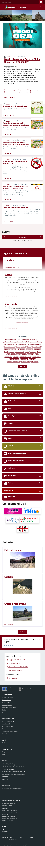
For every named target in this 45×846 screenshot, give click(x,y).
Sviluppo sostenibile (14, 359)
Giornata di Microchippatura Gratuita (15, 106)
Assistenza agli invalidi (9, 341)
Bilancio (27, 341)
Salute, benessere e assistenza (10, 731)
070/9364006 (11, 769)
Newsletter (5, 831)
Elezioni (29, 346)
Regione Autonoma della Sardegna (11, 801)
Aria (39, 339)
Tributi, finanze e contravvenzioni (10, 734)
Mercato (39, 351)
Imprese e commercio (7, 729)
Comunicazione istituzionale (34, 344)
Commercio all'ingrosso (36, 341)
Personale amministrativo (9, 707)
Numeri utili (5, 779)
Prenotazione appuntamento (9, 819)
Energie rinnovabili (36, 346)
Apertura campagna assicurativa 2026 (16, 207)
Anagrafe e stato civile (8, 721)
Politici (4, 710)
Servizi (20, 838)
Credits (31, 838)
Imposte (6, 351)
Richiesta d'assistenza (8, 820)
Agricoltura (24, 339)
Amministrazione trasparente (10, 813)
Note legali (5, 808)
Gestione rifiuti (21, 349)
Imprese (12, 351)
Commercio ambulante (21, 344)
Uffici (3, 712)
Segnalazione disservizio (8, 817)
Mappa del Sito (13, 839)
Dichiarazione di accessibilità (9, 810)
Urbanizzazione (34, 361)
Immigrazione (37, 349)
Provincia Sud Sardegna (8, 803)
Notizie (4, 743)
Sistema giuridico (36, 356)
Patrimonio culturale (21, 354)
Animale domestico (32, 339)
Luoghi (4, 752)
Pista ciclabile (30, 354)
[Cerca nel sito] (40, 7)
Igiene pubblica (29, 349)
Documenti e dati (6, 700)
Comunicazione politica (9, 346)
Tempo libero (32, 359)
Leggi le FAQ (5, 815)
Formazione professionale (10, 349)
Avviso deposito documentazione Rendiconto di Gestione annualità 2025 (16, 124)
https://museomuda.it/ (22, 322)
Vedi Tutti (22, 366)
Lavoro (27, 351)
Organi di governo (7, 705)
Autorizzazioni (6, 724)
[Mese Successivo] (41, 236)
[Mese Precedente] (4, 236)
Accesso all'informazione (10, 339)
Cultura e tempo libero (8, 726)
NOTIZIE (8, 57)
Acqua (19, 339)
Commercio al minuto (9, 344)
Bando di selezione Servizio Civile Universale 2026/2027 (22, 60)
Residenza (15, 356)
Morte (8, 354)
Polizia (36, 354)
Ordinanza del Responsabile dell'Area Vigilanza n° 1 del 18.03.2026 (15, 187)
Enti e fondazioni (6, 702)
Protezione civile (8, 356)
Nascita (13, 354)
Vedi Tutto (22, 632)
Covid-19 (24, 346)
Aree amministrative (7, 697)
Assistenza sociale (20, 341)
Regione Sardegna (6, 2)
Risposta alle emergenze (25, 356)
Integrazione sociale (19, 351)
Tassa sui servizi (24, 359)
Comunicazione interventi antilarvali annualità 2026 (15, 162)
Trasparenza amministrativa (13, 361)
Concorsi (18, 346)
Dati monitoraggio (7, 838)
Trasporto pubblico (25, 361)
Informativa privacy (7, 806)
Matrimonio (32, 351)
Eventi (4, 754)
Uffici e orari (5, 777)
